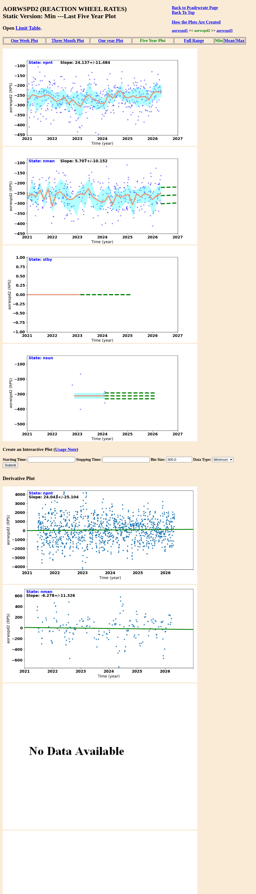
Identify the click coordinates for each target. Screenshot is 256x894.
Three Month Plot (67, 40)
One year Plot (110, 40)
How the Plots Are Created (196, 22)
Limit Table (27, 28)
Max (240, 40)
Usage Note (66, 449)
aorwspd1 (180, 30)
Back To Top (183, 12)
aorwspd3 (224, 30)
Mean (229, 40)
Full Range (194, 40)
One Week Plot (24, 40)
